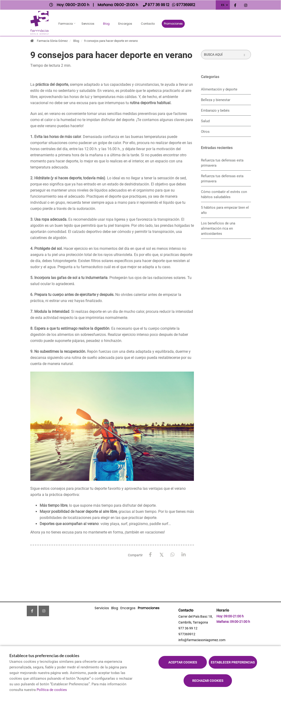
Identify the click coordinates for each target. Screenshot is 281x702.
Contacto (148, 24)
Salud (205, 121)
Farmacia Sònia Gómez (52, 41)
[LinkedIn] (183, 554)
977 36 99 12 (187, 628)
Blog (106, 24)
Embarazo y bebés (215, 110)
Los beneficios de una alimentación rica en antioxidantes (218, 228)
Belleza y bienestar (215, 100)
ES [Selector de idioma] (222, 5)
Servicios (87, 24)
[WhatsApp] (172, 554)
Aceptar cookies (182, 662)
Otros (205, 131)
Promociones (173, 24)
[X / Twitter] (161, 554)
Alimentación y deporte (219, 89)
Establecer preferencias (233, 662)
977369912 (186, 634)
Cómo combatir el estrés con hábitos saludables (224, 194)
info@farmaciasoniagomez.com (201, 640)
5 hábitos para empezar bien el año (225, 210)
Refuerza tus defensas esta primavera (222, 163)
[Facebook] (150, 554)
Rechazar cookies (207, 680)
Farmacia (65, 24)
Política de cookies (52, 690)
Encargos (125, 24)
